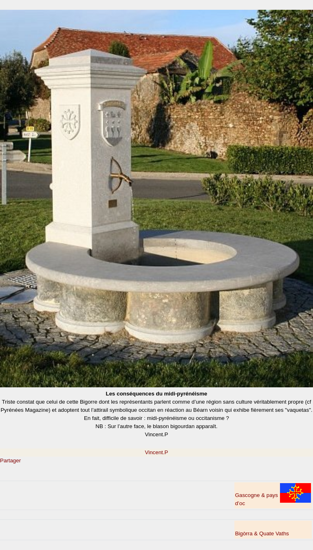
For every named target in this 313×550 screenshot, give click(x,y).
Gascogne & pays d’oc (273, 494)
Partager (10, 460)
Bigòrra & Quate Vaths (262, 533)
